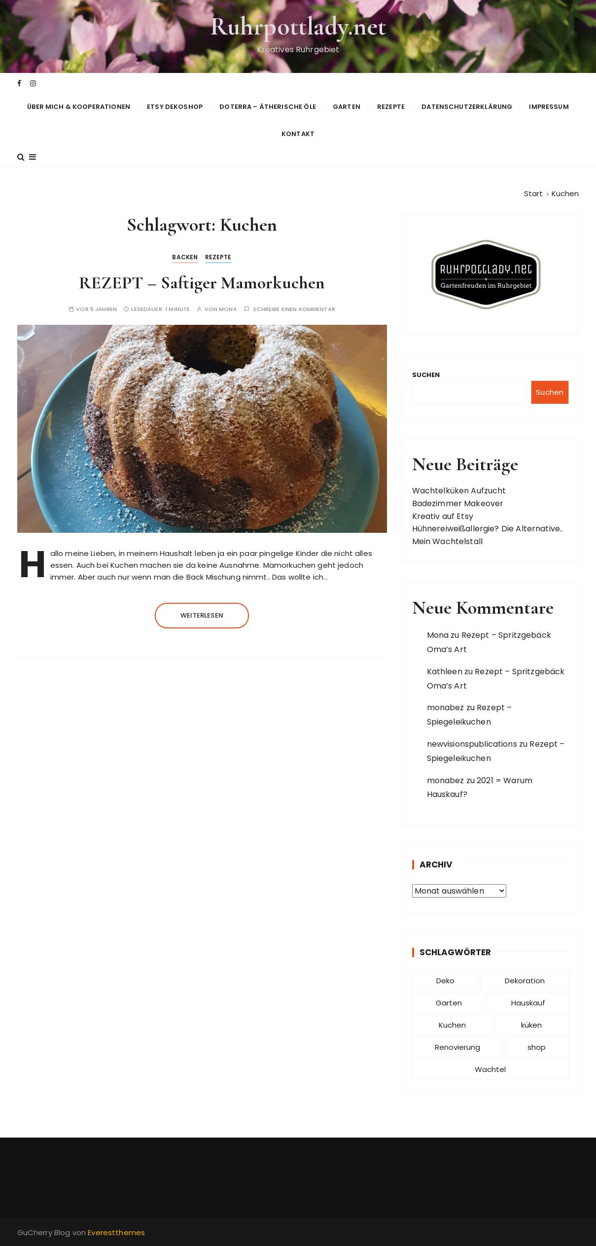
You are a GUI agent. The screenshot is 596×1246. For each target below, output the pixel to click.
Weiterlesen (201, 615)
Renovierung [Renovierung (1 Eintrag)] (457, 1047)
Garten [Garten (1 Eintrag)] (449, 1003)
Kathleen (444, 671)
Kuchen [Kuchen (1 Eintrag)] (452, 1025)
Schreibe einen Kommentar (294, 309)
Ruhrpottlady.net (298, 26)
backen (185, 257)
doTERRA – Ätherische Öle (267, 106)
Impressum (548, 106)
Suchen (426, 375)
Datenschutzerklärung (466, 106)
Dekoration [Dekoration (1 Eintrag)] (525, 980)
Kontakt (298, 133)
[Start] (533, 193)
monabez (445, 707)
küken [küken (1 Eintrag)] (531, 1025)
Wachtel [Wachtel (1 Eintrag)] (490, 1069)
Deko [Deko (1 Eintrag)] (445, 980)
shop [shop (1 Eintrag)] (536, 1047)
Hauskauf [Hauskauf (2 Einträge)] (528, 1003)
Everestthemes (116, 1232)
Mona (228, 309)
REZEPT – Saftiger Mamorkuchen (202, 282)
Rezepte (391, 106)
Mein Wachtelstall (447, 541)
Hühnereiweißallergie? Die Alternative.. (487, 528)
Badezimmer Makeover (458, 503)
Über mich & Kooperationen (78, 106)
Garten (346, 106)
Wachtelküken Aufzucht (459, 490)
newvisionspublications (472, 744)
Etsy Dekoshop (175, 106)
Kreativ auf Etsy (442, 516)
